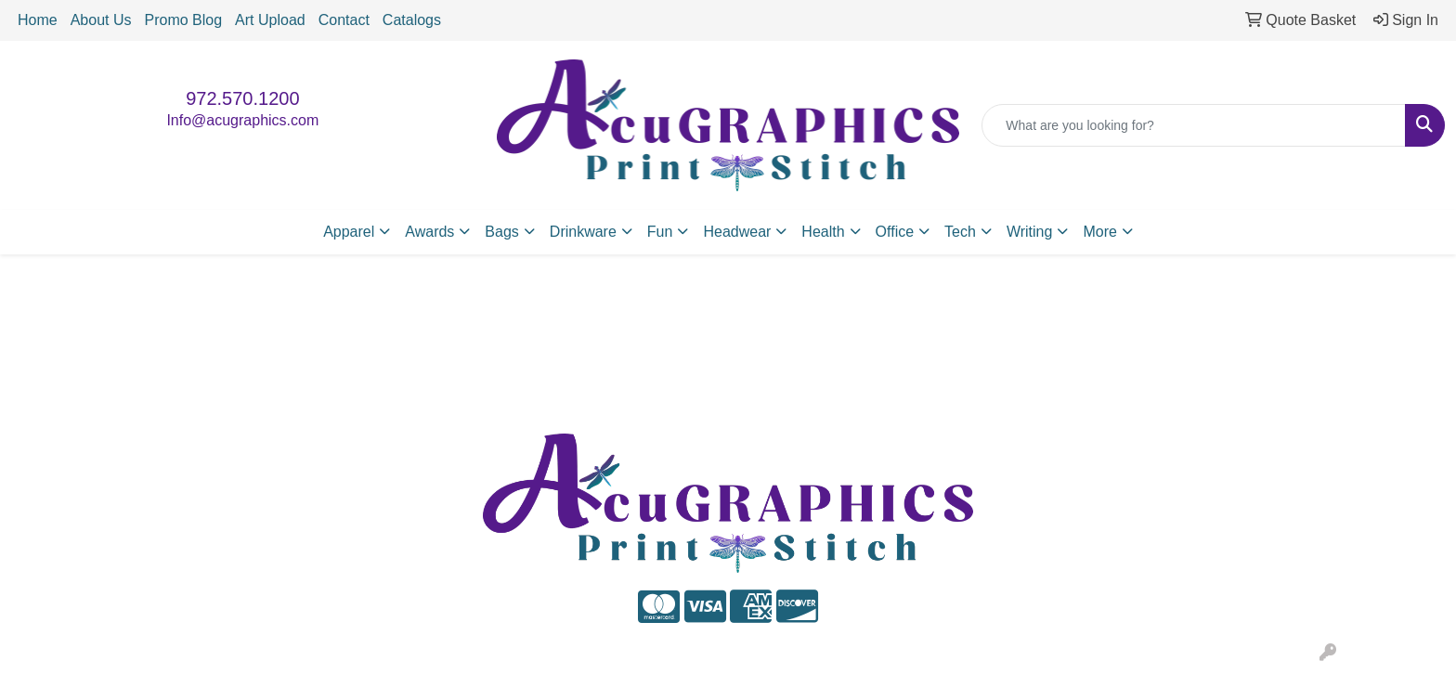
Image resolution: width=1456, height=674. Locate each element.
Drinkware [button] (583, 232)
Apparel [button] (348, 232)
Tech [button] (960, 232)
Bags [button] (501, 232)
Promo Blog (184, 20)
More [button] (1099, 232)
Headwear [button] (737, 232)
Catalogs (412, 20)
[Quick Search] (1194, 125)
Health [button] (822, 232)
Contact (344, 20)
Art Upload (270, 20)
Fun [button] (660, 232)
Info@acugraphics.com (242, 120)
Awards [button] (429, 232)
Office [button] (895, 232)
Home (38, 20)
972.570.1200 (242, 98)
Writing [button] (1030, 232)
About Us (101, 20)
